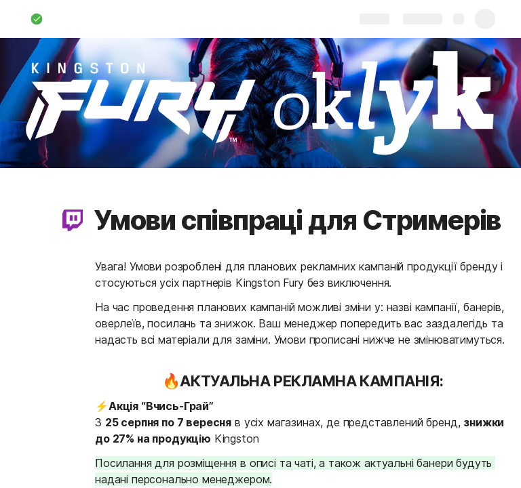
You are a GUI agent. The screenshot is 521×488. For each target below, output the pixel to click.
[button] (72, 220)
